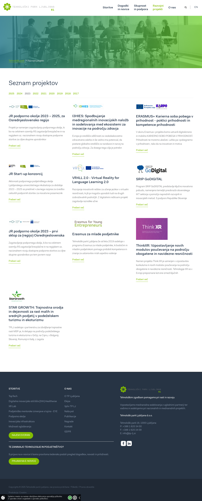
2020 (52, 94)
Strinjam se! (70, 498)
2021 (44, 94)
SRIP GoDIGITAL (149, 179)
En (197, 8)
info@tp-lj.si (129, 433)
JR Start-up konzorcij (26, 174)
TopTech (13, 396)
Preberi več (15, 146)
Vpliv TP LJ (70, 406)
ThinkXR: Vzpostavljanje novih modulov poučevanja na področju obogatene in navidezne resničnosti (164, 250)
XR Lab (12, 406)
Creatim (23, 493)
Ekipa (67, 401)
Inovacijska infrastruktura (22, 422)
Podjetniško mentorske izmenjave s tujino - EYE (33, 411)
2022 (36, 94)
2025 (11, 94)
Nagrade (69, 422)
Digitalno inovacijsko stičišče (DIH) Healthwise (33, 401)
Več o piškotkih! (75, 498)
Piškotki (74, 487)
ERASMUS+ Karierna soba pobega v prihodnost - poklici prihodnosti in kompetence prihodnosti (164, 121)
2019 (60, 94)
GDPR (67, 432)
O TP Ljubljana (72, 396)
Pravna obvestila (86, 487)
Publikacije (70, 416)
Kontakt (68, 427)
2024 (19, 94)
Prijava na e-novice (24, 461)
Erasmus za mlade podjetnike (95, 234)
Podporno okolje (17, 416)
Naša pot (69, 411)
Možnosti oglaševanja (20, 427)
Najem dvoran (21, 435)
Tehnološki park (16, 61)
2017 (76, 94)
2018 (68, 94)
